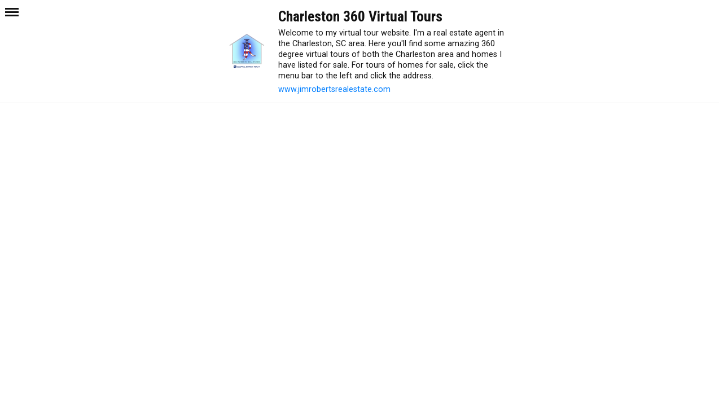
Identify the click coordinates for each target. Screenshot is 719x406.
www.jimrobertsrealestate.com (334, 89)
